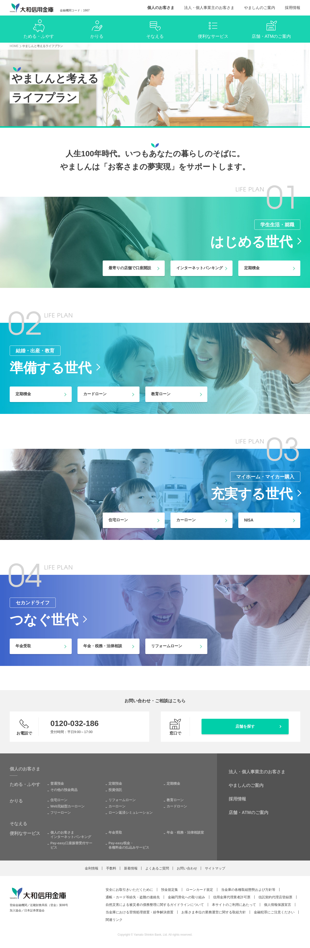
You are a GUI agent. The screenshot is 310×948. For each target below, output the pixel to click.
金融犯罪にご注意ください (274, 912)
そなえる (18, 823)
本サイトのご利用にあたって (234, 905)
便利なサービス (25, 833)
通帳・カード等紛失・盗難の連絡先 (133, 897)
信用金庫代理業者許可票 (231, 897)
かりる (16, 800)
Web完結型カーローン (67, 806)
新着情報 (131, 868)
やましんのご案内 (259, 8)
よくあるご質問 (157, 868)
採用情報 (292, 8)
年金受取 (115, 832)
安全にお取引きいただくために (129, 890)
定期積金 (173, 783)
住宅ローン (58, 800)
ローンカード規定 (199, 890)
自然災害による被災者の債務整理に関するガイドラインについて (155, 905)
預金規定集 (169, 890)
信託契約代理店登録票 (275, 897)
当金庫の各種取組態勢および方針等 (248, 890)
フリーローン (60, 812)
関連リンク (114, 920)
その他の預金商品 (64, 790)
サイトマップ (215, 868)
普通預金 (57, 783)
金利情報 (91, 868)
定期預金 (115, 783)
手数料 (111, 868)
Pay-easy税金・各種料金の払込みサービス (128, 845)
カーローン (116, 806)
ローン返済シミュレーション (130, 812)
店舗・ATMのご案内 (248, 812)
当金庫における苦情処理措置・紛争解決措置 (139, 912)
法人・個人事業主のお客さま (209, 8)
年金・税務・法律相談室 (185, 832)
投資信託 (115, 790)
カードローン (177, 806)
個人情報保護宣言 (277, 905)
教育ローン (175, 800)
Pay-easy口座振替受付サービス (71, 845)
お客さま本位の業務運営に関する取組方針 (213, 912)
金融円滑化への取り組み (186, 897)
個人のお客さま (160, 8)
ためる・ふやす (25, 784)
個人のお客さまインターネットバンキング (70, 834)
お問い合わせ (187, 868)
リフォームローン (122, 800)
